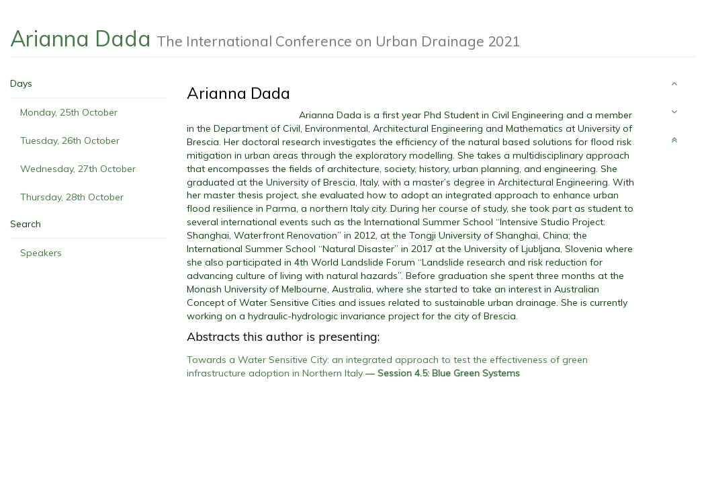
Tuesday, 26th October (70, 140)
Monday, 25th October (69, 112)
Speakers (41, 253)
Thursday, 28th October (72, 197)
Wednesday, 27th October (78, 169)
